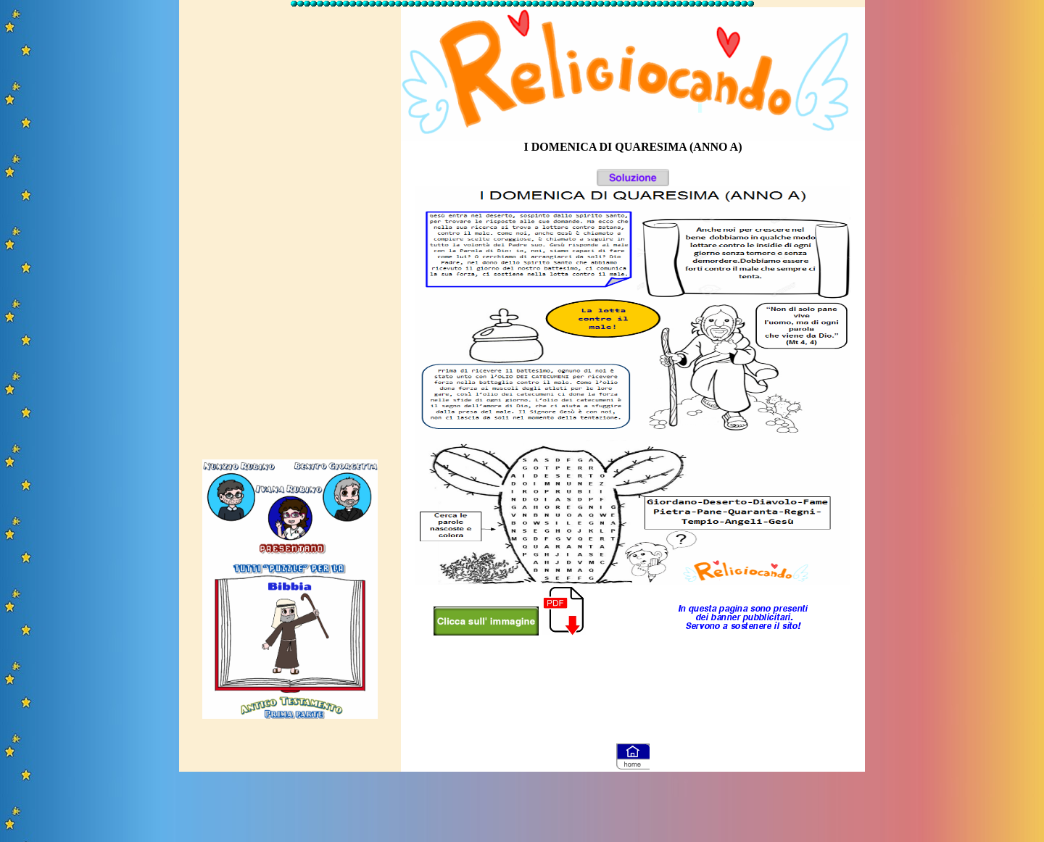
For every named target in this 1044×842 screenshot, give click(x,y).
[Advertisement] (290, 226)
